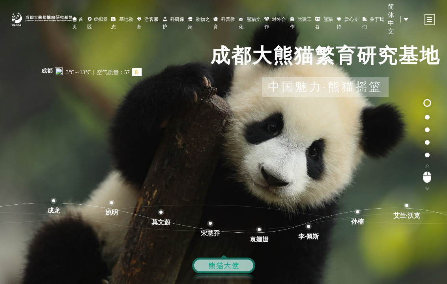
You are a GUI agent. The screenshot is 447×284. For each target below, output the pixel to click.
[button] (427, 103)
